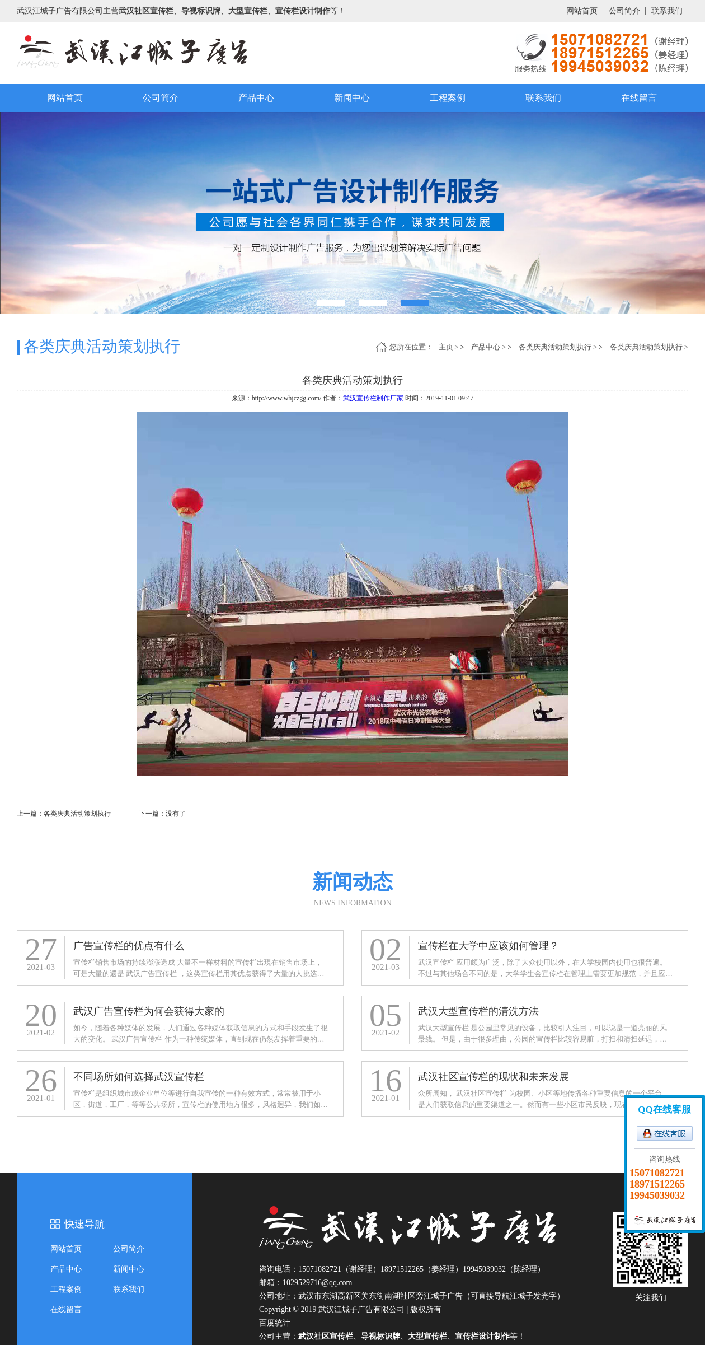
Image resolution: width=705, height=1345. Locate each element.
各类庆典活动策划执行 (555, 347)
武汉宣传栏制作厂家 (373, 398)
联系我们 (667, 11)
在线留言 (639, 97)
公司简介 (624, 11)
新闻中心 (352, 97)
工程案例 (448, 97)
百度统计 (274, 1323)
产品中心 (256, 97)
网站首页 (582, 11)
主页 (446, 347)
